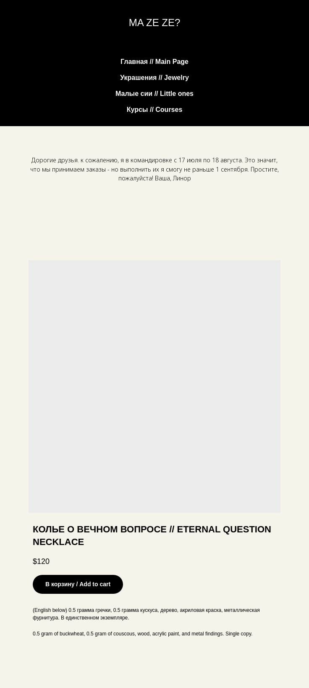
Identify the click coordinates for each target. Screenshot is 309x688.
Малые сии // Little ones (154, 93)
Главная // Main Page (154, 61)
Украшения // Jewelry (154, 77)
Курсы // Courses (155, 109)
